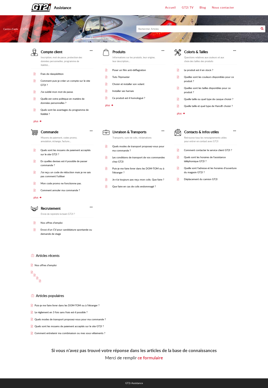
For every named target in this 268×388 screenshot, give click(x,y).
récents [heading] (47, 255)
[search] (200, 28)
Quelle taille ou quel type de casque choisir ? (208, 99)
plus (38, 121)
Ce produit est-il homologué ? (128, 98)
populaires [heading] (50, 295)
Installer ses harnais (123, 91)
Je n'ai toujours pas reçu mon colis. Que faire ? (138, 179)
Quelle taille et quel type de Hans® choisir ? (208, 106)
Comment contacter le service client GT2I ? (208, 150)
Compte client (51, 52)
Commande (49, 132)
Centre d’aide (10, 29)
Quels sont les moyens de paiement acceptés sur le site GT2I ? (69, 326)
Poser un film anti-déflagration (129, 70)
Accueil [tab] (170, 7)
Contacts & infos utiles (201, 132)
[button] (262, 29)
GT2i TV (188, 7)
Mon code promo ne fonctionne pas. (61, 183)
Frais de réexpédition (52, 74)
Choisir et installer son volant (128, 84)
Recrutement (50, 208)
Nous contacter (223, 7)
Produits (118, 52)
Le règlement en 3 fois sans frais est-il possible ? (61, 312)
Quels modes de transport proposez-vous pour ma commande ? (70, 319)
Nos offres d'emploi (51, 222)
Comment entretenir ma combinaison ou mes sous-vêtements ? (70, 333)
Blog (203, 7)
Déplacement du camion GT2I (200, 179)
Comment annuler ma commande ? (60, 190)
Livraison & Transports (129, 132)
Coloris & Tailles (196, 52)
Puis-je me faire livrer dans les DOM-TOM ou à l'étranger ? (67, 305)
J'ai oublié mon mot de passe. (57, 92)
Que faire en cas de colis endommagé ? (134, 186)
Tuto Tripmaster (121, 77)
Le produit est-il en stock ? (198, 70)
